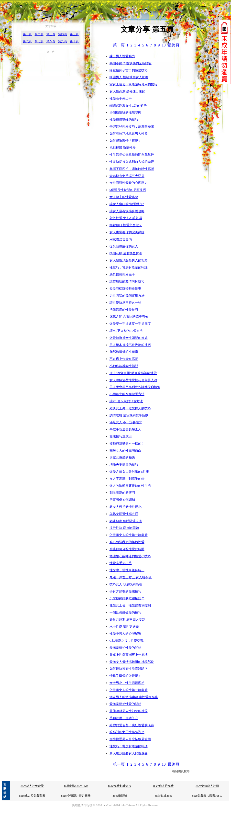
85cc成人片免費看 (32, 786)
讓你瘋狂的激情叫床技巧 (127, 281)
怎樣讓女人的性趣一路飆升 (129, 535)
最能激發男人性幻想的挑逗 (129, 711)
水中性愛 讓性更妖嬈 (124, 626)
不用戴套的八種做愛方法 (127, 394)
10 (164, 45)
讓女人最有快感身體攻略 (127, 211)
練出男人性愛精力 (122, 56)
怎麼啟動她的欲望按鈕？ (127, 598)
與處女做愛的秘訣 (122, 457)
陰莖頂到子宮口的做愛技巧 (129, 70)
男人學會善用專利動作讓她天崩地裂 (135, 387)
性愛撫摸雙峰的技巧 (124, 119)
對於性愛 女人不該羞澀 (126, 218)
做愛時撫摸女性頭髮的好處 (129, 338)
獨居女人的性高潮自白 (125, 450)
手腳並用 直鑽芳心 (124, 718)
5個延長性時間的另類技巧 (128, 190)
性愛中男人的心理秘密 (125, 633)
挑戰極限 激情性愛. (123, 147)
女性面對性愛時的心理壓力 (129, 183)
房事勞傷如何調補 (122, 500)
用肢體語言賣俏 (121, 239)
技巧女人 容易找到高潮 (126, 584)
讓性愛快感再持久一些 (125, 302)
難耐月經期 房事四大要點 (127, 619)
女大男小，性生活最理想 (127, 683)
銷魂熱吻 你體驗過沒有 (126, 521)
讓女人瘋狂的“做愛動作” (127, 204)
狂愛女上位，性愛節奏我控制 (130, 605)
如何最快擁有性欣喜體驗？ (129, 669)
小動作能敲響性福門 (124, 366)
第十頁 (74, 41)
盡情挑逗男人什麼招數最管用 (130, 739)
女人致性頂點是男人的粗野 (129, 260)
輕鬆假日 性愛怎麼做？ (126, 225)
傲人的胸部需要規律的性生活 (130, 486)
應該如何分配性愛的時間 (127, 549)
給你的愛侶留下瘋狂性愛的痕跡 (132, 725)
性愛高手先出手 (121, 98)
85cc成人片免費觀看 (32, 795)
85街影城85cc (163, 795)
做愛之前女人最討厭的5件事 (129, 471)
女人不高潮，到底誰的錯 (127, 479)
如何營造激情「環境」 (125, 141)
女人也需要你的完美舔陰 (127, 232)
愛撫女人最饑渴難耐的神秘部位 (132, 662)
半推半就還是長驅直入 (125, 429)
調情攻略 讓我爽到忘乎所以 (129, 415)
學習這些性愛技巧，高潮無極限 (132, 126)
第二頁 (39, 34)
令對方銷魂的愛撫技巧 (125, 591)
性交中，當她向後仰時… (127, 570)
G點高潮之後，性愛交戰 (126, 640)
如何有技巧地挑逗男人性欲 (129, 133)
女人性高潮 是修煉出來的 (127, 91)
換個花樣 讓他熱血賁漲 (126, 253)
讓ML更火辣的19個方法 (126, 331)
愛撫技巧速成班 (121, 436)
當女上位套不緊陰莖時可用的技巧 (133, 84)
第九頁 (62, 41)
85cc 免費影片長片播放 (76, 795)
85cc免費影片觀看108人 (207, 795)
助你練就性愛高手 (122, 274)
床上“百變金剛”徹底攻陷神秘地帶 (133, 373)
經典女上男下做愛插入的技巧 (130, 408)
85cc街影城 (119, 795)
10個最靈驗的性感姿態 (125, 112)
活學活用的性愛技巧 (124, 310)
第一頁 (27, 34)
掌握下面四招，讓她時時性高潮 (132, 169)
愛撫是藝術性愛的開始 (125, 647)
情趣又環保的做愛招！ (125, 676)
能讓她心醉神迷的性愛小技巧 (130, 556)
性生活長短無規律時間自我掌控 (132, 154)
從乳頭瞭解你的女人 (124, 246)
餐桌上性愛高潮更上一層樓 (129, 655)
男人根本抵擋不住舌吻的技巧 (130, 345)
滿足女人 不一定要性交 (126, 422)
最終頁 (173, 45)
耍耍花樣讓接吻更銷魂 (125, 288)
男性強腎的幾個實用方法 (127, 295)
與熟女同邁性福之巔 (124, 514)
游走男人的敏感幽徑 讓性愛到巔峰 (134, 697)
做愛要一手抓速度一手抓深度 (130, 323)
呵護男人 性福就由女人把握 (129, 77)
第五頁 (74, 34)
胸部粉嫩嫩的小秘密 (124, 352)
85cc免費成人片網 (207, 786)
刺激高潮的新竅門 (122, 492)
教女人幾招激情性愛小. (126, 507)
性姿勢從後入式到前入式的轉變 (132, 162)
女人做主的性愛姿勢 (124, 197)
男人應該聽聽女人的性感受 (129, 753)
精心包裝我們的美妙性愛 (127, 542)
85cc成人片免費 (163, 786)
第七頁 (39, 41)
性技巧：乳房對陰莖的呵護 (129, 267)
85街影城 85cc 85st (76, 786)
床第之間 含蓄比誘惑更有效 (129, 316)
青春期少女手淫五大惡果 (127, 176)
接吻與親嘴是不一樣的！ (127, 443)
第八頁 (50, 41)
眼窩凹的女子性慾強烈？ (127, 732)
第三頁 (50, 34)
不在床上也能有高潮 (124, 359)
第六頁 (27, 41)
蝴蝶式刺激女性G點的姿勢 (128, 105)
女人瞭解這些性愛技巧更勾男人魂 (133, 380)
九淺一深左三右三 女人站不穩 (131, 577)
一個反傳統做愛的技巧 (125, 612)
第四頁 (62, 34)
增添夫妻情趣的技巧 (124, 464)
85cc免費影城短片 (119, 786)
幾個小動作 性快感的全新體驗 (131, 63)
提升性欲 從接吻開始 (124, 528)
